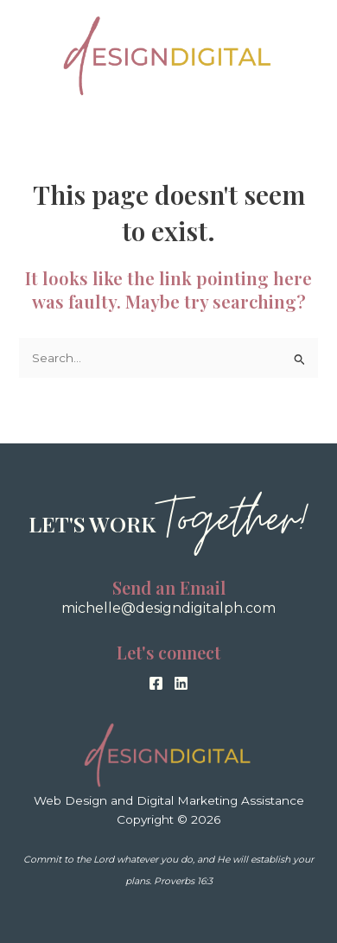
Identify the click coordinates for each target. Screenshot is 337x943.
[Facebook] (156, 683)
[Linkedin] (181, 683)
